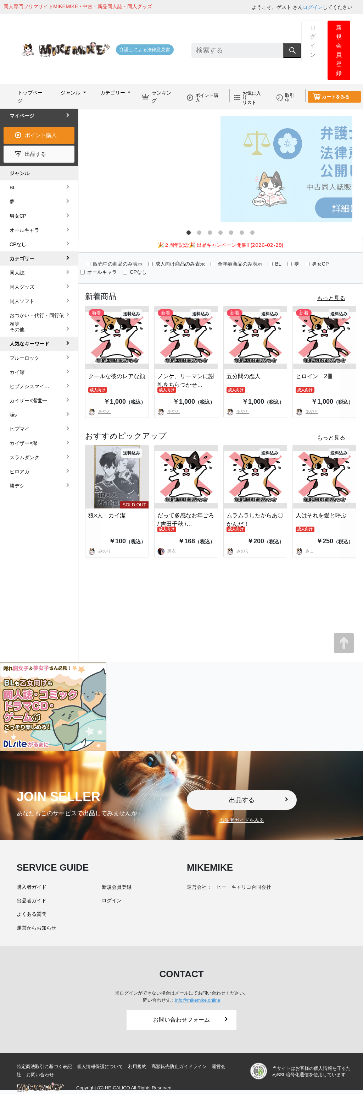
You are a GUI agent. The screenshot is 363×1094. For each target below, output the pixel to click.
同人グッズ (22, 287)
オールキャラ (102, 272)
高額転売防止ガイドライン (179, 1066)
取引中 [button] (289, 98)
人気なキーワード (29, 344)
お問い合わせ (40, 1074)
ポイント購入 (206, 98)
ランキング (162, 96)
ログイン (313, 7)
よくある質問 (31, 914)
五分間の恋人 (244, 376)
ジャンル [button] (71, 93)
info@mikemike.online (197, 1000)
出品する (35, 154)
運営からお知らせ (36, 928)
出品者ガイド (31, 900)
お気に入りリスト (251, 98)
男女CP (320, 264)
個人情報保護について (100, 1066)
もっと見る (331, 298)
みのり (238, 551)
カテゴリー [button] (113, 93)
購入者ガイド (31, 887)
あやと (168, 411)
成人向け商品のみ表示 (180, 264)
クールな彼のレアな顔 (116, 376)
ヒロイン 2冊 (314, 376)
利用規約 (137, 1066)
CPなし (138, 272)
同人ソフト (22, 301)
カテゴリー (22, 258)
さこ (305, 551)
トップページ (30, 96)
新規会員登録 (339, 50)
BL (278, 264)
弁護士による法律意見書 (144, 49)
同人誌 (17, 273)
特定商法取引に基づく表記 (44, 1066)
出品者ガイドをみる (241, 820)
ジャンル (19, 173)
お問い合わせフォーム (190, 1020)
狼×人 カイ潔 (106, 515)
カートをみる (336, 96)
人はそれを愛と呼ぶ (321, 515)
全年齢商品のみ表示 (240, 264)
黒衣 (166, 551)
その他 (17, 329)
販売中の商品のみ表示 (118, 264)
